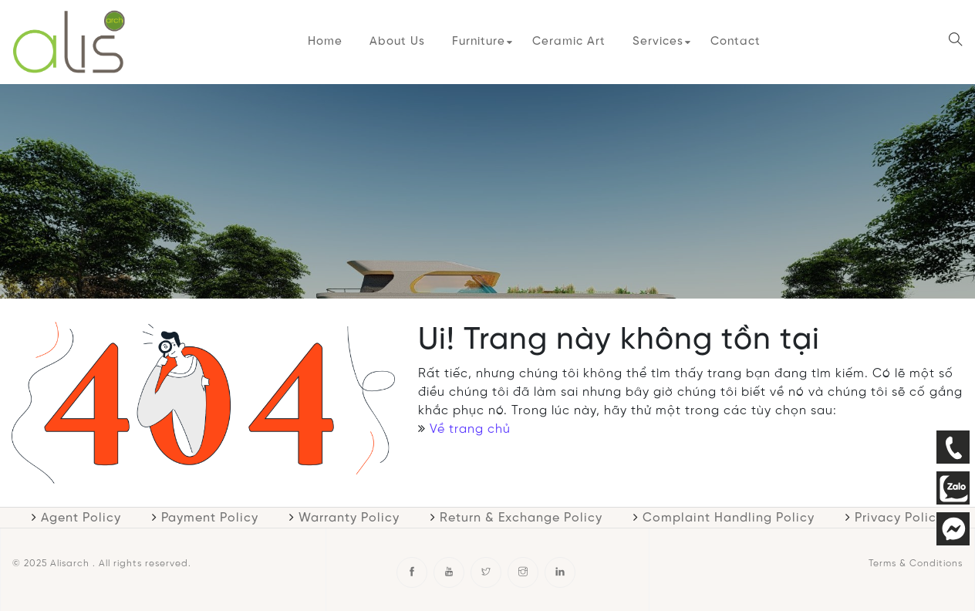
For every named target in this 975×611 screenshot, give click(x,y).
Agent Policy (81, 518)
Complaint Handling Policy (729, 518)
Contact (735, 41)
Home (325, 41)
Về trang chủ (470, 429)
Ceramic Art (569, 41)
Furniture (478, 41)
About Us (397, 41)
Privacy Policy (899, 518)
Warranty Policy (349, 518)
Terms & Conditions (916, 564)
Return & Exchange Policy (521, 518)
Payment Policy (209, 518)
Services (658, 41)
